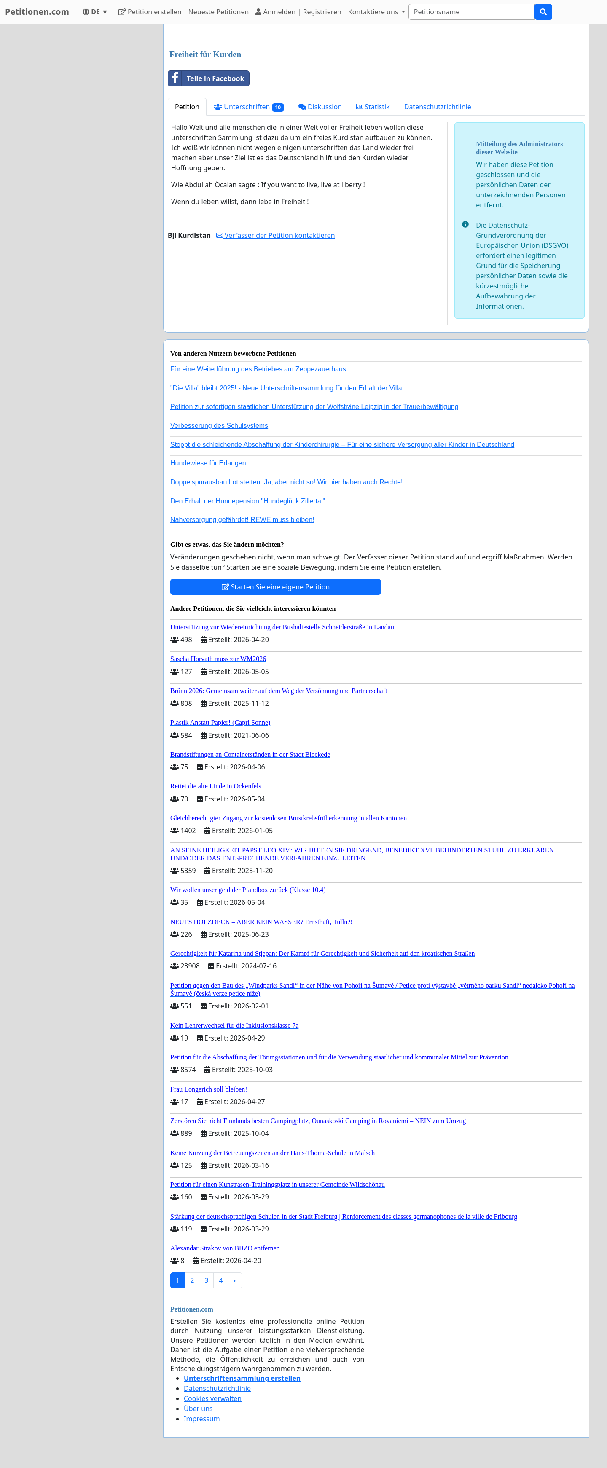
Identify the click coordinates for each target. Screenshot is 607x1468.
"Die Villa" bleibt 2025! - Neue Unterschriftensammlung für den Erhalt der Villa (286, 388)
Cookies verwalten (213, 1398)
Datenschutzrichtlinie (437, 106)
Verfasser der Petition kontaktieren (275, 235)
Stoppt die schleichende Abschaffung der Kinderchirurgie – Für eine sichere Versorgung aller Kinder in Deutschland (342, 444)
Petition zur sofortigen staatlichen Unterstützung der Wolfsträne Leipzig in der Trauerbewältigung (314, 406)
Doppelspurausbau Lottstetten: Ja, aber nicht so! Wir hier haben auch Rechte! (286, 482)
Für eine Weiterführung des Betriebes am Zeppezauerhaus (258, 369)
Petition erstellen (150, 11)
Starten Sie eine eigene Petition (276, 587)
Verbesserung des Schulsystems (219, 425)
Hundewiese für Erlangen (208, 463)
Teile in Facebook (206, 78)
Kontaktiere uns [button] (374, 11)
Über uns (198, 1408)
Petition (187, 106)
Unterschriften (249, 107)
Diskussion (320, 106)
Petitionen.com (37, 11)
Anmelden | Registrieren (298, 11)
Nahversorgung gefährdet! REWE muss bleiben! (242, 519)
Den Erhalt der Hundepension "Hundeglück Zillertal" (247, 501)
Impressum (202, 1418)
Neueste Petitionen (218, 11)
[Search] (471, 12)
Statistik (373, 106)
